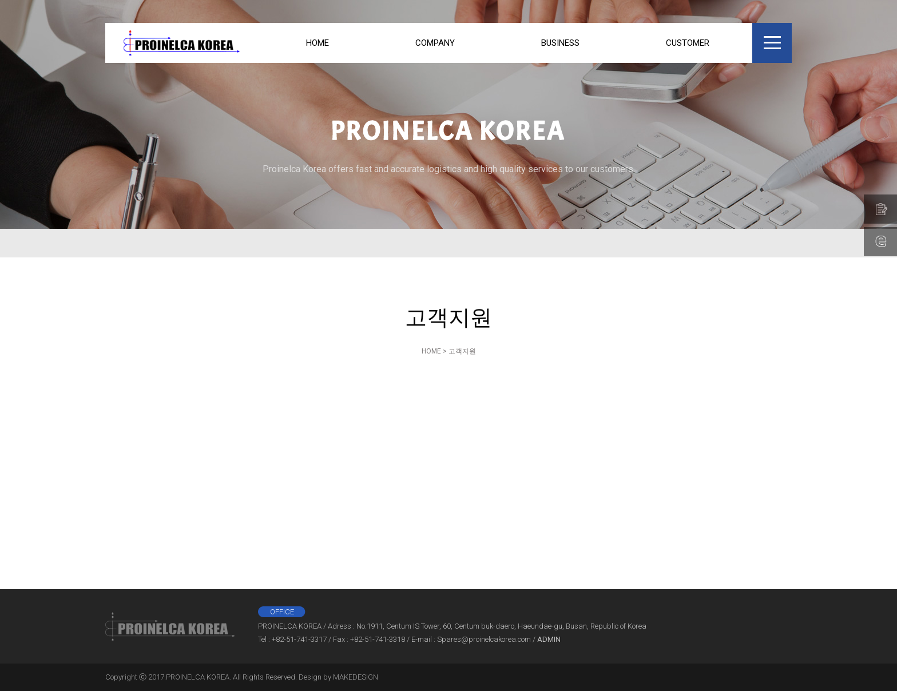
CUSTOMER (687, 43)
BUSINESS (560, 43)
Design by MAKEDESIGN (338, 677)
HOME (317, 43)
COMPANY (435, 43)
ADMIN (549, 639)
